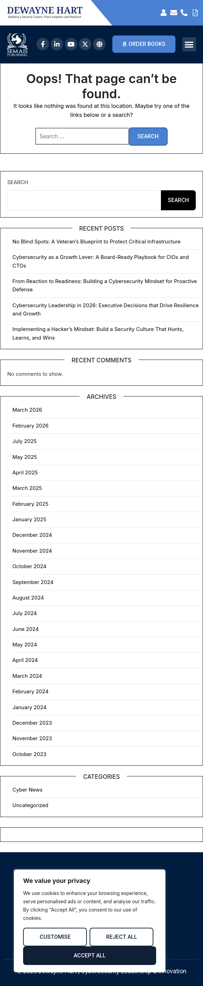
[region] (89, 920)
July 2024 (24, 613)
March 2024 (27, 676)
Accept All (90, 955)
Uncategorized (30, 805)
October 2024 (29, 566)
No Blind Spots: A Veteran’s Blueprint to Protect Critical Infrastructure (96, 241)
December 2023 (32, 723)
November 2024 (32, 550)
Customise (55, 937)
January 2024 (29, 707)
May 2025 (24, 457)
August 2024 (28, 597)
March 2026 (27, 409)
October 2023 (29, 754)
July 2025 (24, 441)
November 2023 (32, 738)
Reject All (121, 937)
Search (17, 182)
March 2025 (27, 488)
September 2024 (32, 582)
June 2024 (25, 629)
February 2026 (30, 425)
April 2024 (25, 660)
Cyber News (27, 789)
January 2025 (29, 519)
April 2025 (25, 472)
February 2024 (30, 691)
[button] (189, 44)
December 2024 (32, 535)
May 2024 (24, 644)
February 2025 (30, 504)
